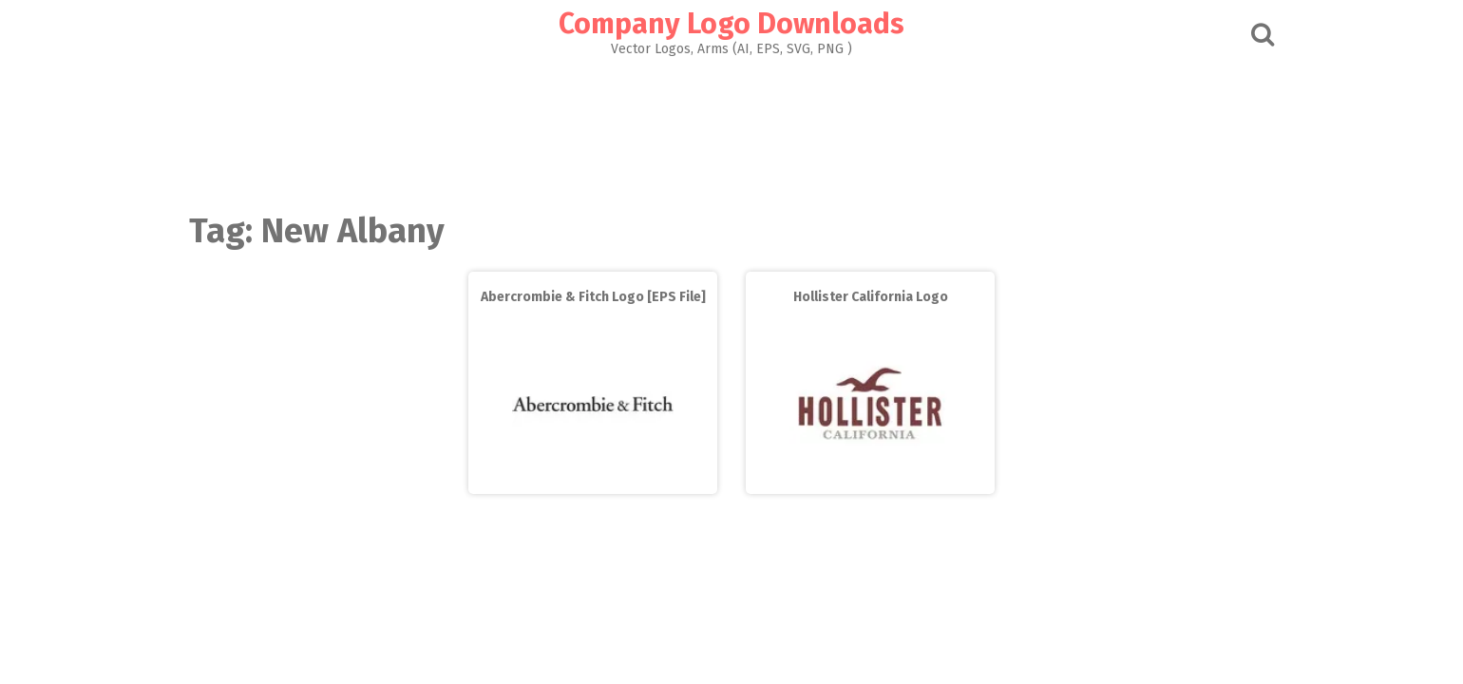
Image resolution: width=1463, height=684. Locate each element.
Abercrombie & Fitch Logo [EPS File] (593, 297)
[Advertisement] (731, 129)
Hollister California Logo (870, 297)
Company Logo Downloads (731, 24)
